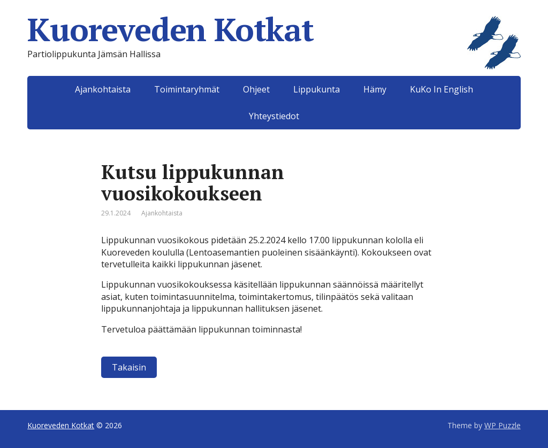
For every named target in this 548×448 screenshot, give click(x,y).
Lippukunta (316, 89)
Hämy (374, 89)
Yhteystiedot (274, 116)
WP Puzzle (502, 425)
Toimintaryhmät (186, 89)
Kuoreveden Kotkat (274, 29)
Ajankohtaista (103, 89)
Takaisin (129, 367)
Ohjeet (256, 89)
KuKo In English (441, 89)
